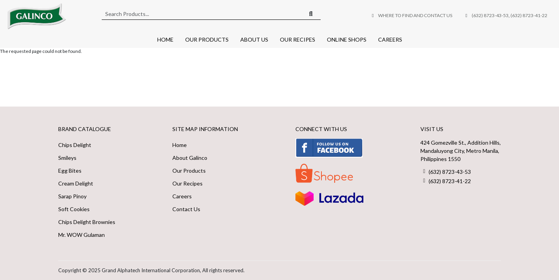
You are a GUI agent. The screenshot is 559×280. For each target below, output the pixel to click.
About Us (254, 39)
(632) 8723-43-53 (490, 15)
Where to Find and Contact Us (415, 15)
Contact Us (186, 209)
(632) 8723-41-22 (528, 15)
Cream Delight (75, 183)
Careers (390, 39)
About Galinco (189, 157)
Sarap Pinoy (72, 196)
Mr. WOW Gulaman (81, 234)
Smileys (67, 157)
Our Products (207, 39)
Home (165, 39)
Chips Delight (74, 145)
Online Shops (346, 39)
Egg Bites (70, 170)
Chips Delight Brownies (86, 222)
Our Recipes (297, 39)
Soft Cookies (74, 209)
